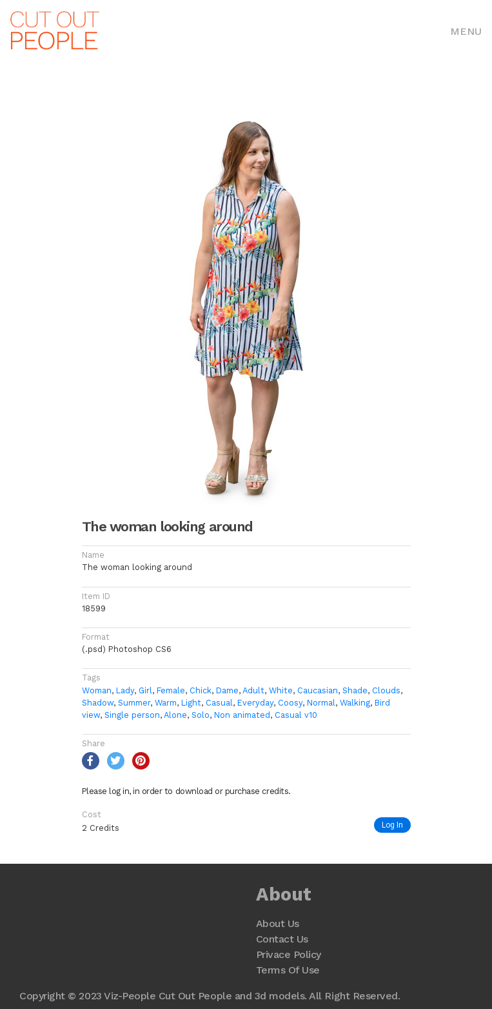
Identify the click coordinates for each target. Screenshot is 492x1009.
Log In (392, 825)
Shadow (97, 703)
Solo (201, 715)
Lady (125, 690)
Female (171, 690)
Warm (166, 703)
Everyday (255, 703)
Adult (253, 690)
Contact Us (282, 939)
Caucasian (317, 690)
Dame (227, 690)
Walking (355, 703)
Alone (175, 715)
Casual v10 (296, 715)
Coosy (290, 703)
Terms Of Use (288, 970)
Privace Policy (288, 954)
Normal (321, 703)
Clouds (386, 690)
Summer (134, 703)
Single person (132, 715)
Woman (97, 690)
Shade (355, 690)
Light (191, 703)
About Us (277, 923)
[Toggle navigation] (466, 30)
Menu (466, 31)
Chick (201, 690)
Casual (219, 703)
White (281, 690)
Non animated (242, 715)
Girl (145, 690)
